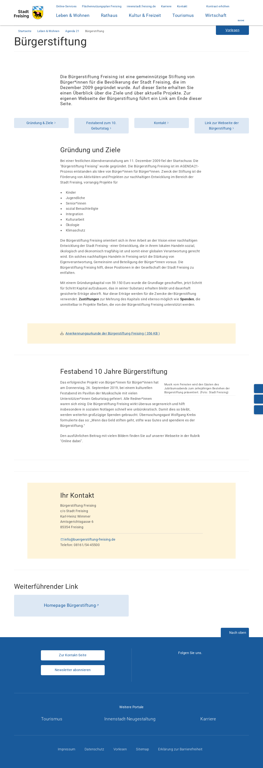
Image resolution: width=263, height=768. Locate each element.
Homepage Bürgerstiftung (70, 605)
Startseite (25, 31)
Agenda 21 (72, 31)
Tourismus (183, 15)
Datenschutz (95, 749)
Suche (241, 17)
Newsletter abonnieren (73, 670)
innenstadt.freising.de (141, 6)
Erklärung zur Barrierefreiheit (180, 749)
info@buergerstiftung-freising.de (89, 539)
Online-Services (66, 6)
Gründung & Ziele (39, 123)
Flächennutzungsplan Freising (101, 6)
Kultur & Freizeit (145, 17)
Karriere (166, 6)
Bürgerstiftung (94, 31)
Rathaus (109, 17)
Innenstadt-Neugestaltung (131, 719)
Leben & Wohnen (72, 17)
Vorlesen (120, 749)
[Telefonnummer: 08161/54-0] (258, 388)
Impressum (67, 749)
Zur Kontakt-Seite (72, 655)
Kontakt (182, 6)
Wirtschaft (216, 17)
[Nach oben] (235, 633)
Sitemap (143, 749)
